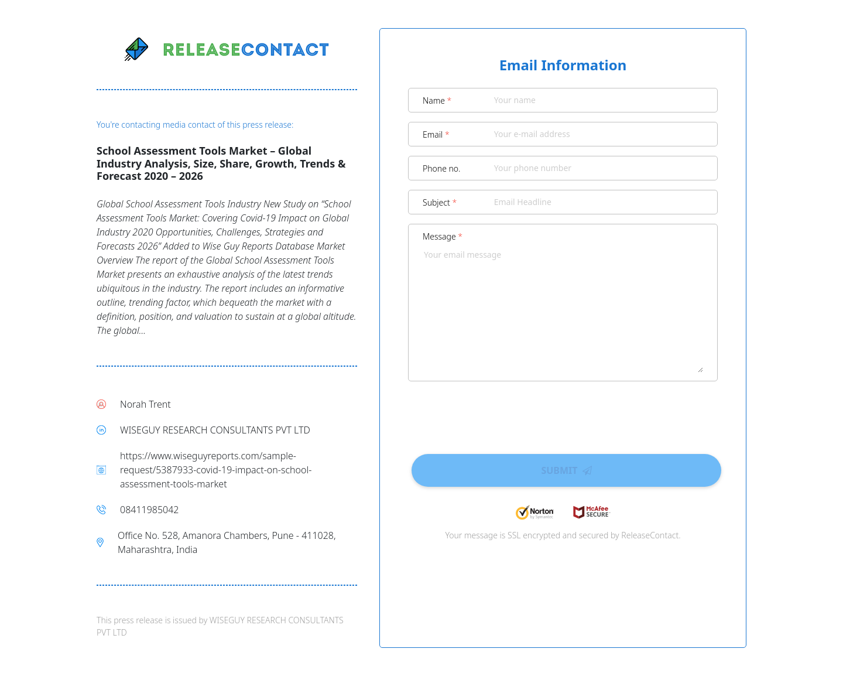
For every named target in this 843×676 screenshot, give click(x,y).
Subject (440, 202)
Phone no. (442, 168)
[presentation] (563, 413)
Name (437, 100)
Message (442, 236)
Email (436, 134)
